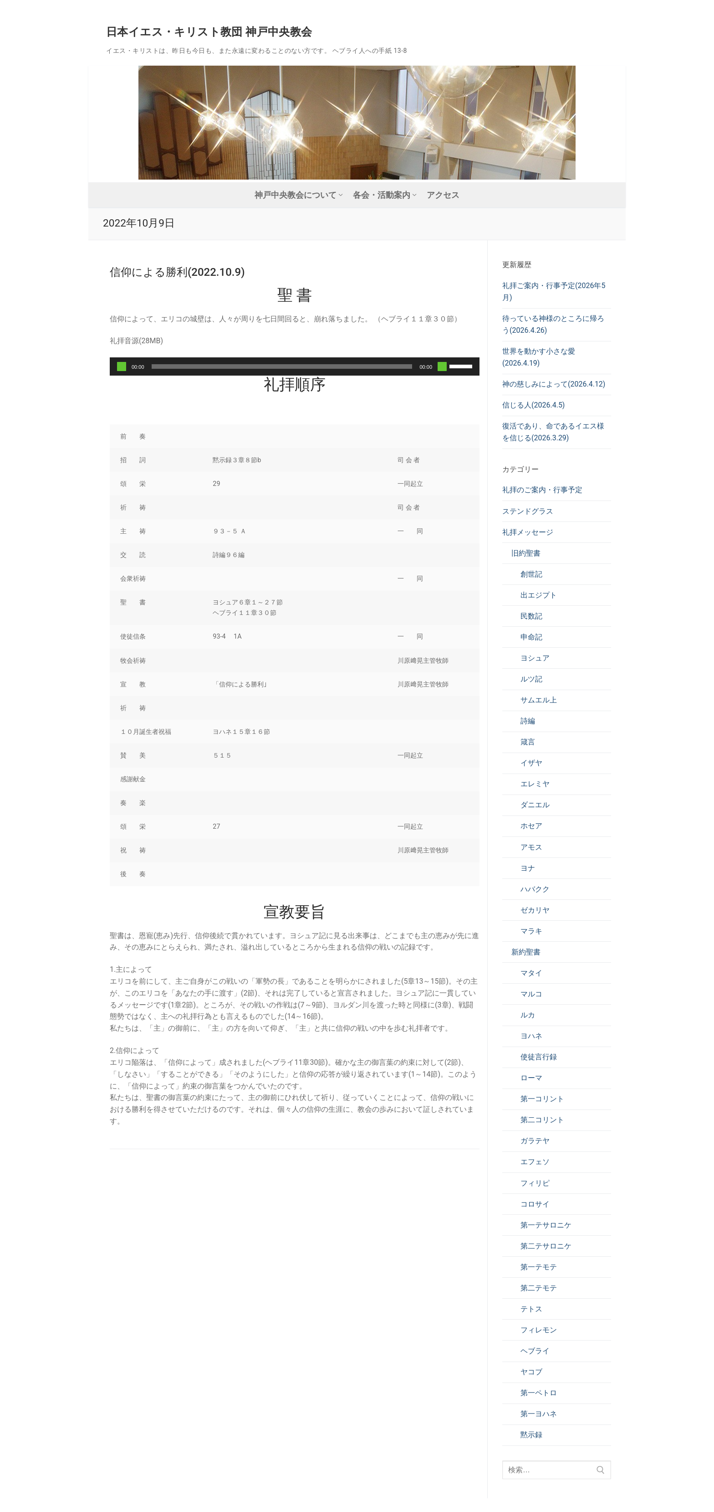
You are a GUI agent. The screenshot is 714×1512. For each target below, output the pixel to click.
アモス (531, 847)
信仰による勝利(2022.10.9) (177, 272)
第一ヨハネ (538, 1413)
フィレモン (538, 1330)
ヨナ (527, 868)
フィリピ (535, 1183)
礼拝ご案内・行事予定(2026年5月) (553, 291)
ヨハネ (531, 1036)
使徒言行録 (538, 1057)
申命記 (531, 637)
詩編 (527, 721)
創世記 (531, 574)
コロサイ (535, 1204)
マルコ (531, 994)
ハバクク (535, 889)
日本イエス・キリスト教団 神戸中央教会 (209, 32)
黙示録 (531, 1434)
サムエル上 (538, 700)
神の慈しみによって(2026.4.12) (553, 384)
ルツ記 (531, 679)
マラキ (531, 931)
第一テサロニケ (545, 1225)
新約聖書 (526, 952)
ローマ (531, 1077)
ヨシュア (535, 658)
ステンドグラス (527, 511)
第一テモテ (538, 1267)
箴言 (527, 742)
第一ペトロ (538, 1392)
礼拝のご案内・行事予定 (542, 489)
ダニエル (535, 804)
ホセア (531, 825)
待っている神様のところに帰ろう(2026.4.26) (553, 324)
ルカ (527, 1015)
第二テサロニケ (545, 1246)
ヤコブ (531, 1372)
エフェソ (535, 1161)
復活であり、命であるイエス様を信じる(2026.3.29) (553, 432)
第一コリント (542, 1098)
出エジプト (538, 595)
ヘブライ (535, 1351)
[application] (294, 366)
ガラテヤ (535, 1140)
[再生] (121, 366)
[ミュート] (442, 366)
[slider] (282, 366)
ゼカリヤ (535, 910)
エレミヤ (535, 783)
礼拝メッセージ (527, 532)
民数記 (531, 616)
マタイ (531, 973)
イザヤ (531, 763)
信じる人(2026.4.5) (533, 405)
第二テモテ (538, 1288)
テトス (531, 1309)
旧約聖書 (526, 553)
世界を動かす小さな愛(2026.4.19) (538, 357)
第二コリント (542, 1119)
